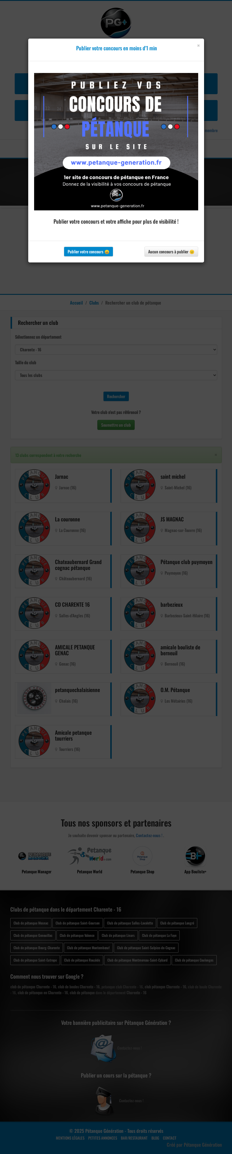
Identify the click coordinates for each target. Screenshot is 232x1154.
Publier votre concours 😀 (88, 251)
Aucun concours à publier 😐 (171, 251)
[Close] (198, 45)
